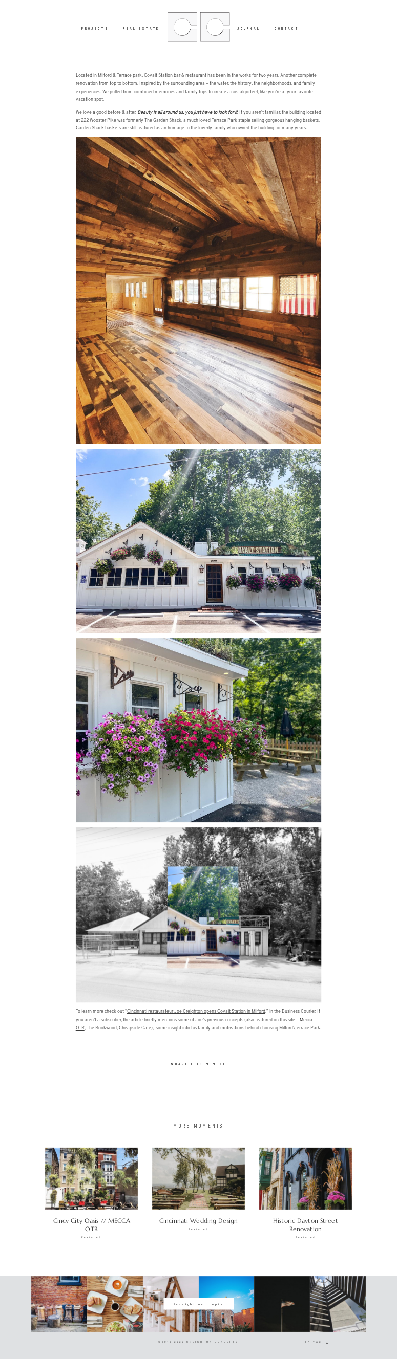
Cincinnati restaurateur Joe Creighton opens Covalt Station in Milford (196, 1011)
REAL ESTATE (141, 28)
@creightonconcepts (198, 1304)
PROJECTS (95, 28)
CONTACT (287, 28)
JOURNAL (248, 28)
